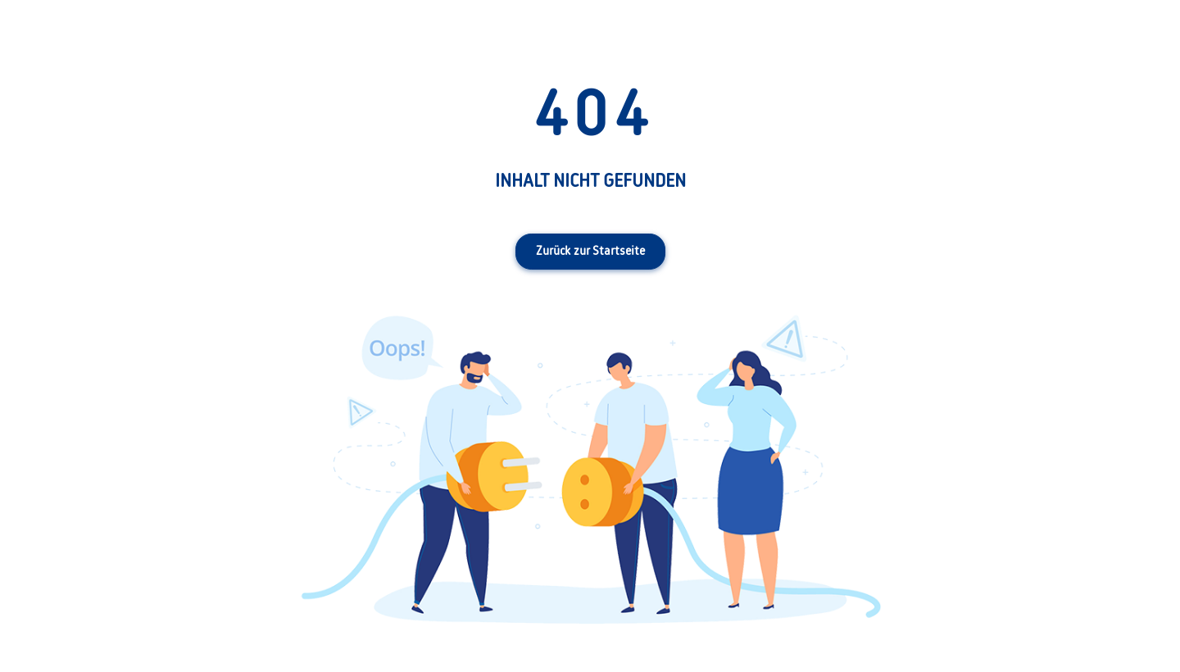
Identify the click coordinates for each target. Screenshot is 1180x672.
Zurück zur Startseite (590, 251)
